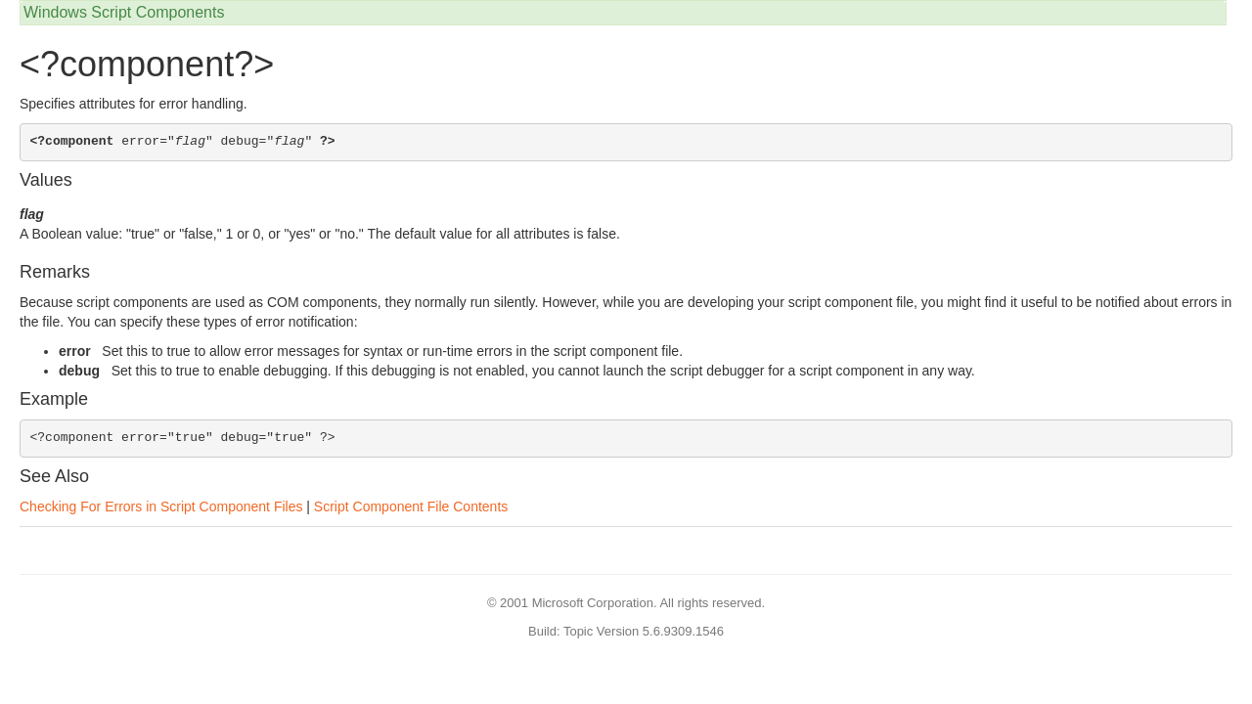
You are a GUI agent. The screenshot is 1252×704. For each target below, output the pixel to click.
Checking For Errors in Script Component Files (161, 506)
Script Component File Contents (411, 506)
